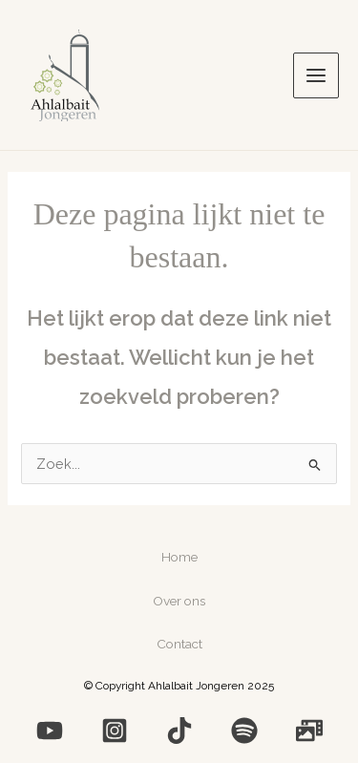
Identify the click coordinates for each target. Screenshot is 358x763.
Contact (179, 643)
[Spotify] (244, 730)
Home (179, 556)
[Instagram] (114, 730)
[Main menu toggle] (316, 75)
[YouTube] (49, 730)
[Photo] (309, 730)
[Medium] (179, 730)
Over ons (179, 600)
